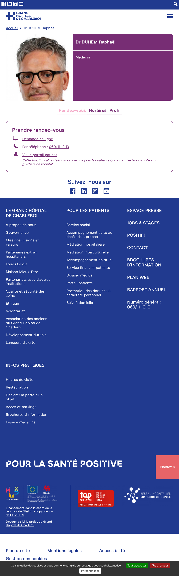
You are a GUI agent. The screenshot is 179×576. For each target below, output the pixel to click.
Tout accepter (136, 565)
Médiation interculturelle (87, 252)
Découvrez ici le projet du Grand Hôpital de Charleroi (29, 523)
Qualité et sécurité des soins (25, 293)
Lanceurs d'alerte (20, 342)
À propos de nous (21, 225)
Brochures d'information (26, 414)
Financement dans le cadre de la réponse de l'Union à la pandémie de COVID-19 (29, 511)
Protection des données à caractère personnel (88, 293)
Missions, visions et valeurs (22, 242)
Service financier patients (88, 267)
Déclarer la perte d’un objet (24, 397)
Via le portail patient (39, 155)
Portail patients (79, 283)
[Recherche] (176, 4)
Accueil (12, 28)
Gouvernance (17, 232)
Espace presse (144, 210)
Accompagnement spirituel (89, 260)
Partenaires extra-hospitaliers (21, 254)
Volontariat (15, 311)
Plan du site (18, 550)
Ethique (12, 303)
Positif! (136, 235)
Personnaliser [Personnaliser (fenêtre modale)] (90, 571)
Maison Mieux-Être (22, 272)
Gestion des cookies (26, 558)
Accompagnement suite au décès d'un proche (89, 234)
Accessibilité (112, 550)
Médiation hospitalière (85, 244)
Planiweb (138, 277)
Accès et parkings (21, 407)
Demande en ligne (37, 139)
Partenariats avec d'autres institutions (28, 281)
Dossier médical (79, 275)
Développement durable (26, 335)
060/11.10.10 (138, 307)
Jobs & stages (143, 223)
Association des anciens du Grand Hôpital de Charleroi (26, 323)
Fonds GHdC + (18, 264)
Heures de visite (19, 379)
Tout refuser (160, 565)
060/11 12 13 (59, 147)
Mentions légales (64, 550)
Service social (78, 225)
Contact (137, 247)
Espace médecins (20, 422)
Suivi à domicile (79, 302)
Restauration (17, 387)
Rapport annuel (146, 289)
